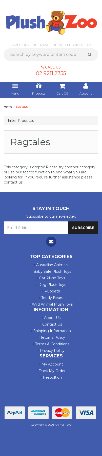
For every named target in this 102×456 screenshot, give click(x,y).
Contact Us (51, 324)
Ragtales (22, 106)
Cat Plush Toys (51, 278)
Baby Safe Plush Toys (51, 271)
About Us (51, 317)
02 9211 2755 (51, 73)
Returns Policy (51, 337)
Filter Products (21, 121)
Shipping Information (51, 331)
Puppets (51, 291)
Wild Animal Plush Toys (51, 304)
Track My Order (51, 371)
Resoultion (51, 377)
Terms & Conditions (51, 344)
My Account (51, 364)
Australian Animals (51, 265)
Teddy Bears (51, 297)
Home (8, 106)
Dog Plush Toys (51, 284)
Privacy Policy (51, 350)
